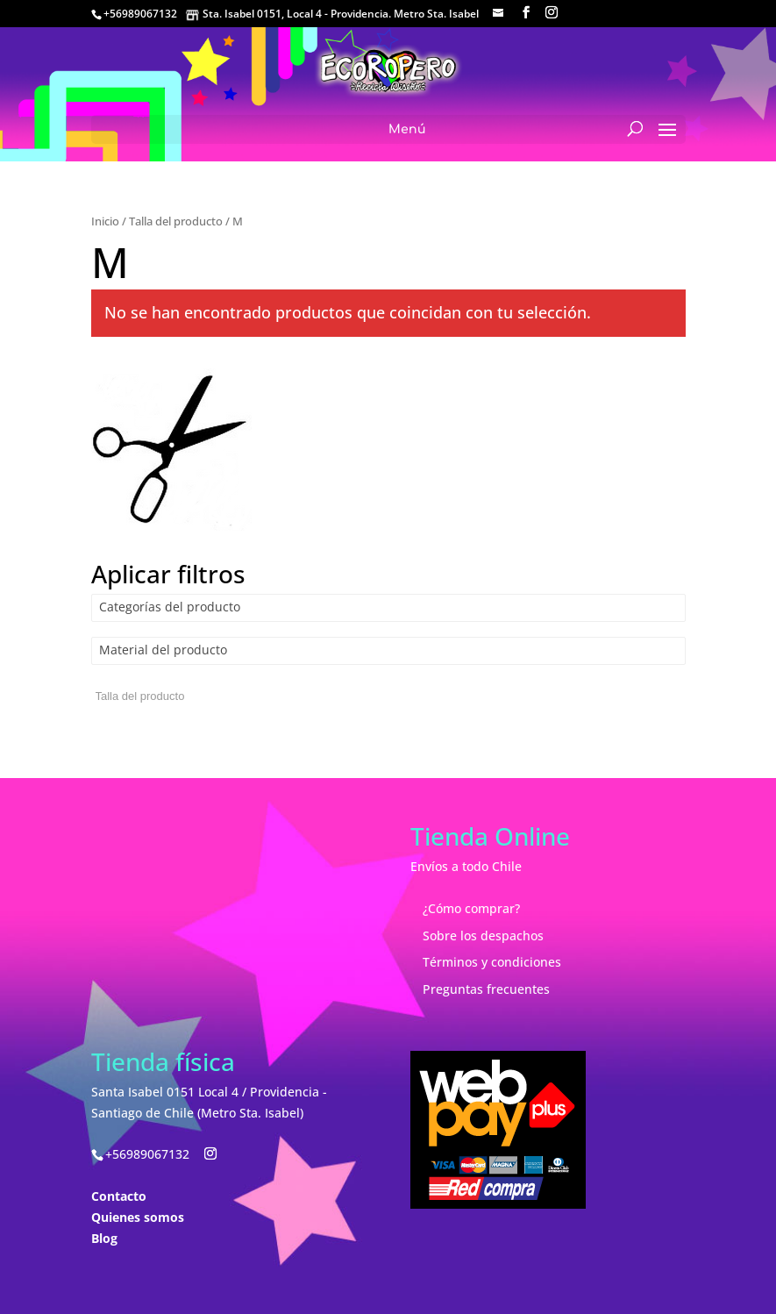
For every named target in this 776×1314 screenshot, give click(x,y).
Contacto (118, 1196)
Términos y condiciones (492, 961)
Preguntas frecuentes (486, 989)
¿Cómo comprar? (471, 908)
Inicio (105, 221)
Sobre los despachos (483, 935)
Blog (104, 1238)
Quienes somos (137, 1217)
